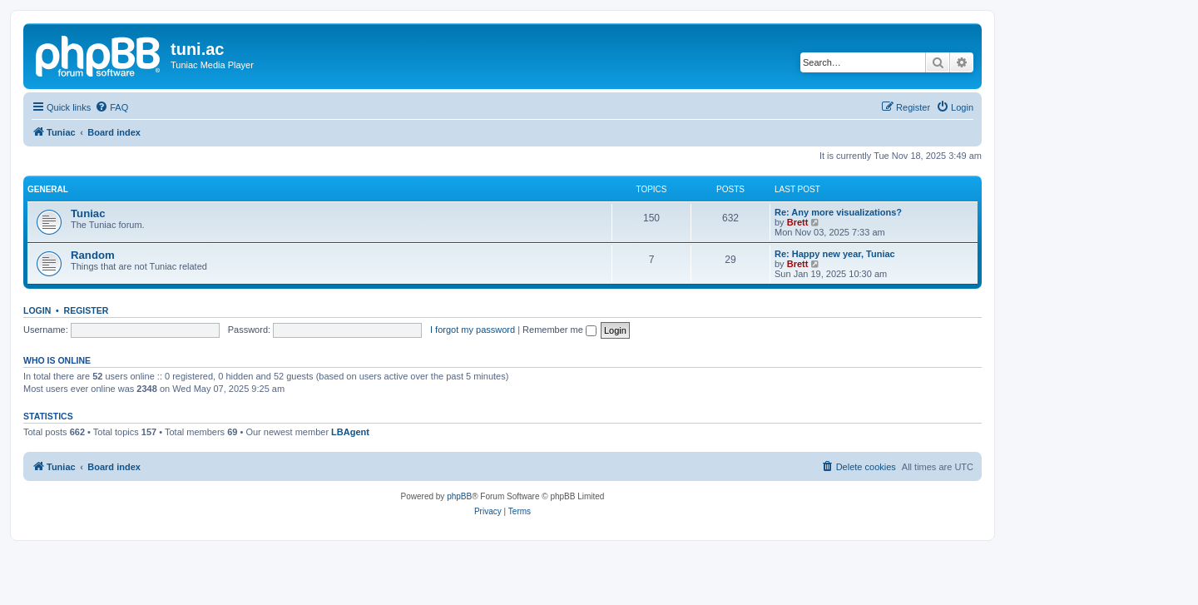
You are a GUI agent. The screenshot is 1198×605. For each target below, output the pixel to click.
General (47, 189)
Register (86, 310)
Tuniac (88, 213)
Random (93, 255)
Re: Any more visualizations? (838, 212)
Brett (798, 222)
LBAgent (350, 432)
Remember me (559, 330)
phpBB (459, 496)
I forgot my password (472, 330)
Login (37, 310)
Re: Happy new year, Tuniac (835, 254)
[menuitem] (111, 107)
